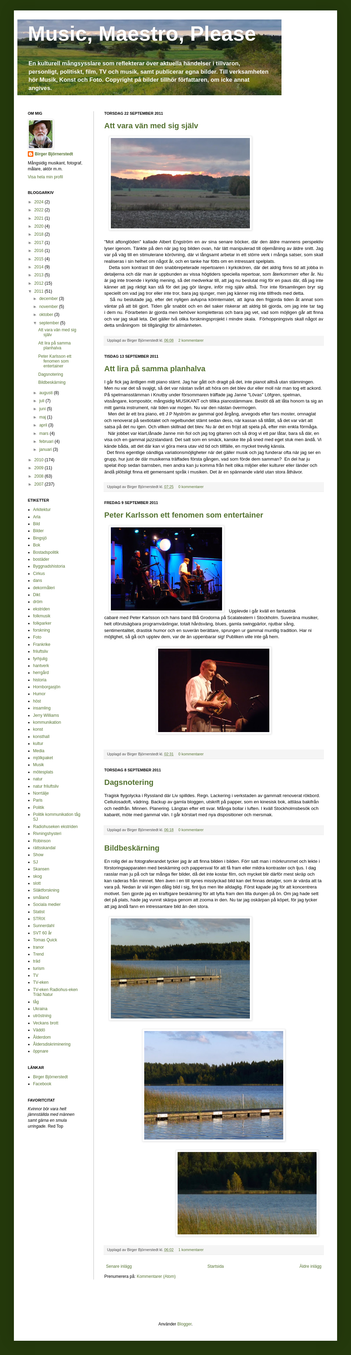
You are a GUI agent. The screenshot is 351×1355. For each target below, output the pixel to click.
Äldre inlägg (310, 1266)
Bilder (38, 530)
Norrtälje (41, 793)
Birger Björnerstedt (54, 154)
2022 (39, 210)
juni (43, 408)
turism (38, 968)
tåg (36, 1001)
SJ (35, 862)
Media (38, 750)
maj (43, 417)
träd (36, 961)
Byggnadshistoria (49, 566)
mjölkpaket (43, 757)
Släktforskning (46, 890)
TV (35, 975)
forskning (41, 630)
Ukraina (40, 1008)
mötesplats (43, 772)
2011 (39, 291)
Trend (38, 954)
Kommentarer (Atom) (156, 1276)
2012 (39, 283)
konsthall (41, 736)
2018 (39, 234)
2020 (39, 226)
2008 (39, 476)
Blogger (184, 1324)
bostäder (41, 559)
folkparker (42, 623)
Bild (36, 523)
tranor (38, 947)
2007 (39, 484)
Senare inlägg (119, 1266)
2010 (39, 459)
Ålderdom (42, 1037)
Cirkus (39, 573)
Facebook (42, 1083)
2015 (39, 259)
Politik (38, 807)
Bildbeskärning (132, 848)
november (49, 306)
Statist (38, 911)
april (43, 425)
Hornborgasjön (46, 686)
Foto (37, 637)
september (49, 323)
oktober (46, 314)
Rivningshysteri (47, 833)
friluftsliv (40, 651)
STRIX (39, 918)
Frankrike (41, 644)
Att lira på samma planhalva (154, 368)
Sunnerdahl (43, 925)
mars (44, 433)
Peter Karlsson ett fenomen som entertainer (183, 515)
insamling (42, 708)
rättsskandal (44, 847)
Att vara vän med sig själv (151, 125)
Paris (37, 800)
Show (38, 854)
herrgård (41, 672)
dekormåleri (44, 587)
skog (37, 876)
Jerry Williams (46, 715)
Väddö (39, 1030)
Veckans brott (45, 1023)
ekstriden (41, 609)
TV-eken (41, 982)
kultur (38, 743)
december (49, 298)
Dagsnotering (129, 782)
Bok (36, 545)
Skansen (41, 869)
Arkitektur (42, 509)
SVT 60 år (42, 933)
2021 (39, 218)
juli (42, 400)
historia (40, 680)
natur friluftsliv (46, 786)
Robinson (42, 840)
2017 (39, 242)
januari (46, 449)
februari (47, 441)
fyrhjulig (40, 658)
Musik (38, 764)
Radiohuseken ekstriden (55, 826)
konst (38, 729)
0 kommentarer (191, 487)
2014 (39, 267)
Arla (36, 516)
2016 (39, 250)
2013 (39, 275)
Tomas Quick (45, 940)
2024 (39, 202)
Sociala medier (46, 904)
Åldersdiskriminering (52, 1044)
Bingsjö (40, 538)
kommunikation (47, 722)
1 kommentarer (191, 1250)
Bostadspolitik (46, 552)
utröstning (42, 1015)
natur (37, 779)
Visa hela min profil (45, 177)
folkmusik (41, 616)
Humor (39, 693)
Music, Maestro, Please (142, 33)
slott (37, 883)
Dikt (36, 594)
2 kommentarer (191, 340)
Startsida (215, 1266)
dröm (37, 601)
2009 (39, 467)
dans (37, 580)
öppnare (40, 1051)
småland (41, 897)
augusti (46, 392)
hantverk (41, 665)
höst (37, 701)
